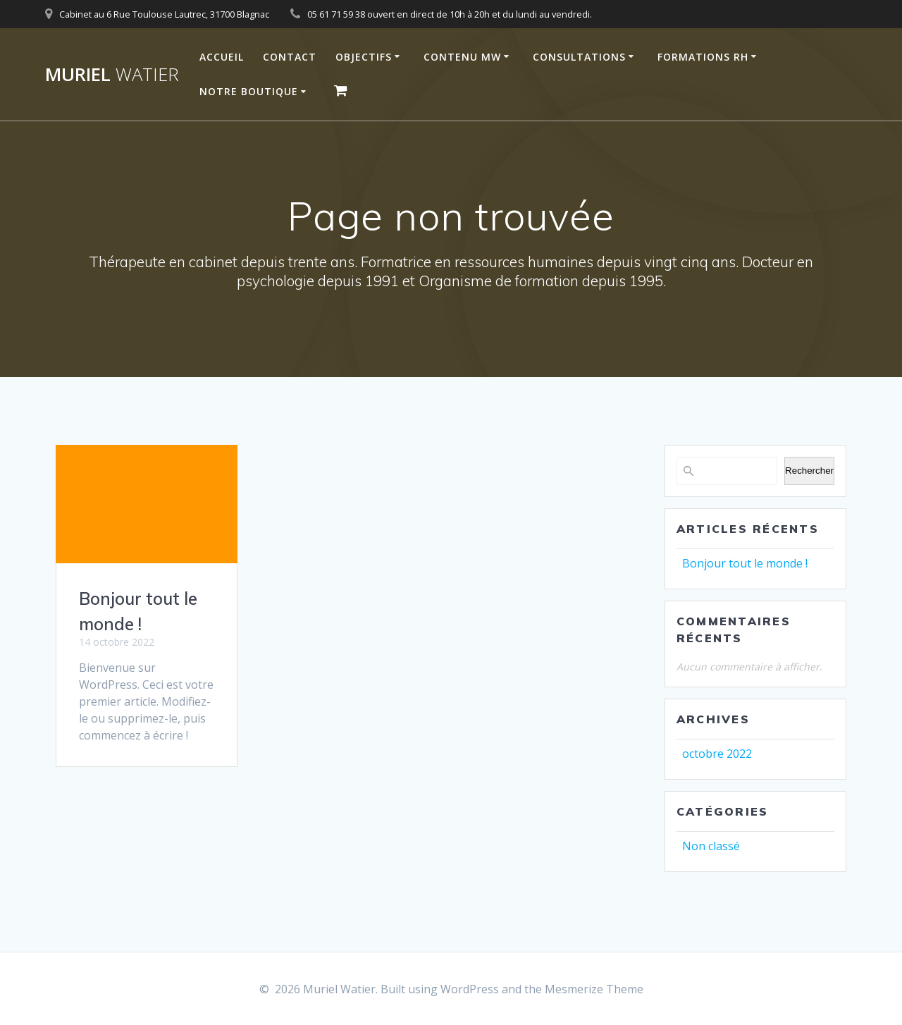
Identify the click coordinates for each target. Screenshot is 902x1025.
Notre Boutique (248, 91)
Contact (289, 56)
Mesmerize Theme (594, 989)
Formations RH (702, 56)
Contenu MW (462, 56)
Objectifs (363, 56)
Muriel (112, 75)
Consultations (579, 56)
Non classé (711, 846)
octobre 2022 (717, 753)
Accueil (221, 56)
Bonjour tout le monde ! (745, 563)
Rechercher (809, 470)
